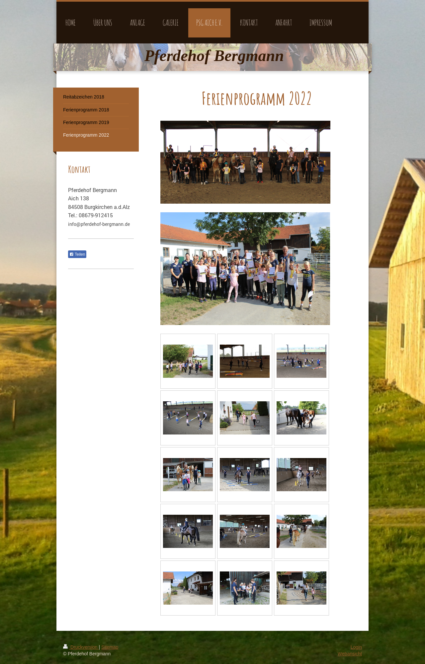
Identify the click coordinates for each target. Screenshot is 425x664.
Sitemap (109, 647)
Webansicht (350, 653)
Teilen (77, 254)
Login (356, 647)
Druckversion (81, 647)
